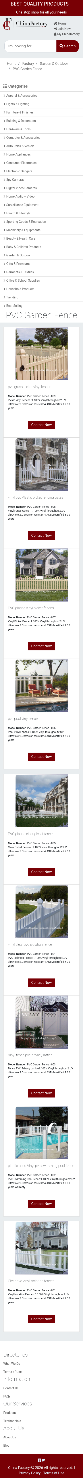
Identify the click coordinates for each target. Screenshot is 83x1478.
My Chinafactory (67, 34)
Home (60, 23)
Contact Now (41, 425)
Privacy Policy (30, 1473)
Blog (6, 1445)
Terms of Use (12, 1372)
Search (68, 46)
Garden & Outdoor (54, 64)
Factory (28, 64)
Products (9, 1413)
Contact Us (11, 1388)
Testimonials (12, 1421)
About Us (9, 1437)
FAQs (7, 1396)
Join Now (62, 29)
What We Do (11, 1363)
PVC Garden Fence (27, 69)
